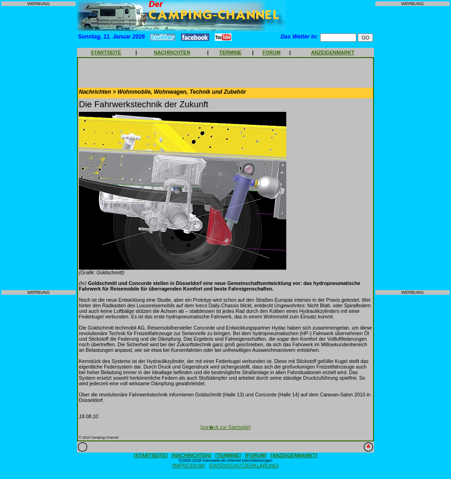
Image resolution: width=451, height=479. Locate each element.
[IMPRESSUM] (188, 465)
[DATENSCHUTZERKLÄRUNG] (244, 465)
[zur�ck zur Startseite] (225, 427)
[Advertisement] (38, 148)
